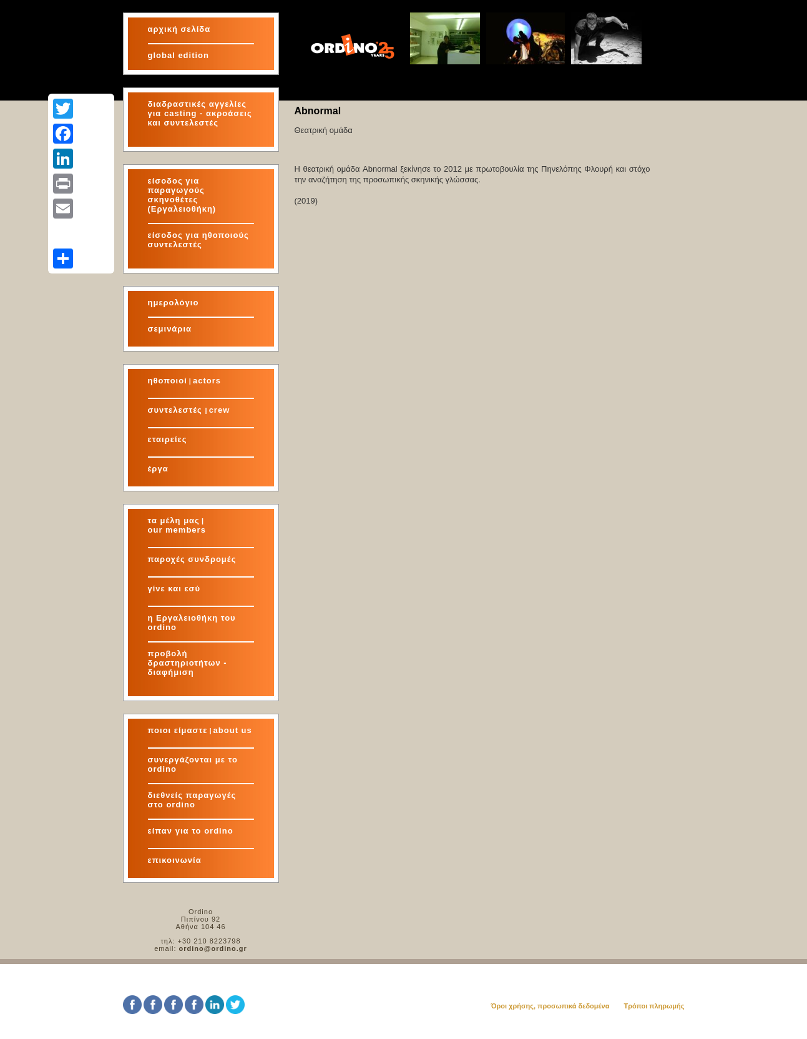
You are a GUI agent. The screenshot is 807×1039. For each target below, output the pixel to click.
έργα (158, 468)
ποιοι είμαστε (178, 730)
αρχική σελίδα (179, 29)
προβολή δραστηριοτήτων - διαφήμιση (187, 663)
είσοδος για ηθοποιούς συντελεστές (198, 239)
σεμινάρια (170, 328)
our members (177, 529)
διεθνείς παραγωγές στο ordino (192, 799)
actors (207, 380)
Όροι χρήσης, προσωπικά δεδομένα (550, 1006)
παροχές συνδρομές (192, 559)
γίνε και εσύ (174, 588)
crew (219, 410)
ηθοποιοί (167, 380)
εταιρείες (167, 439)
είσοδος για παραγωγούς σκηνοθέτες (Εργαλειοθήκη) (182, 195)
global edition (179, 55)
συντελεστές (176, 410)
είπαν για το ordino (190, 830)
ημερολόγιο (173, 302)
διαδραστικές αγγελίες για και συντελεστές (200, 113)
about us (232, 730)
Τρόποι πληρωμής (654, 1006)
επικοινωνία (175, 860)
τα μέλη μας (174, 520)
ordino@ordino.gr (213, 948)
